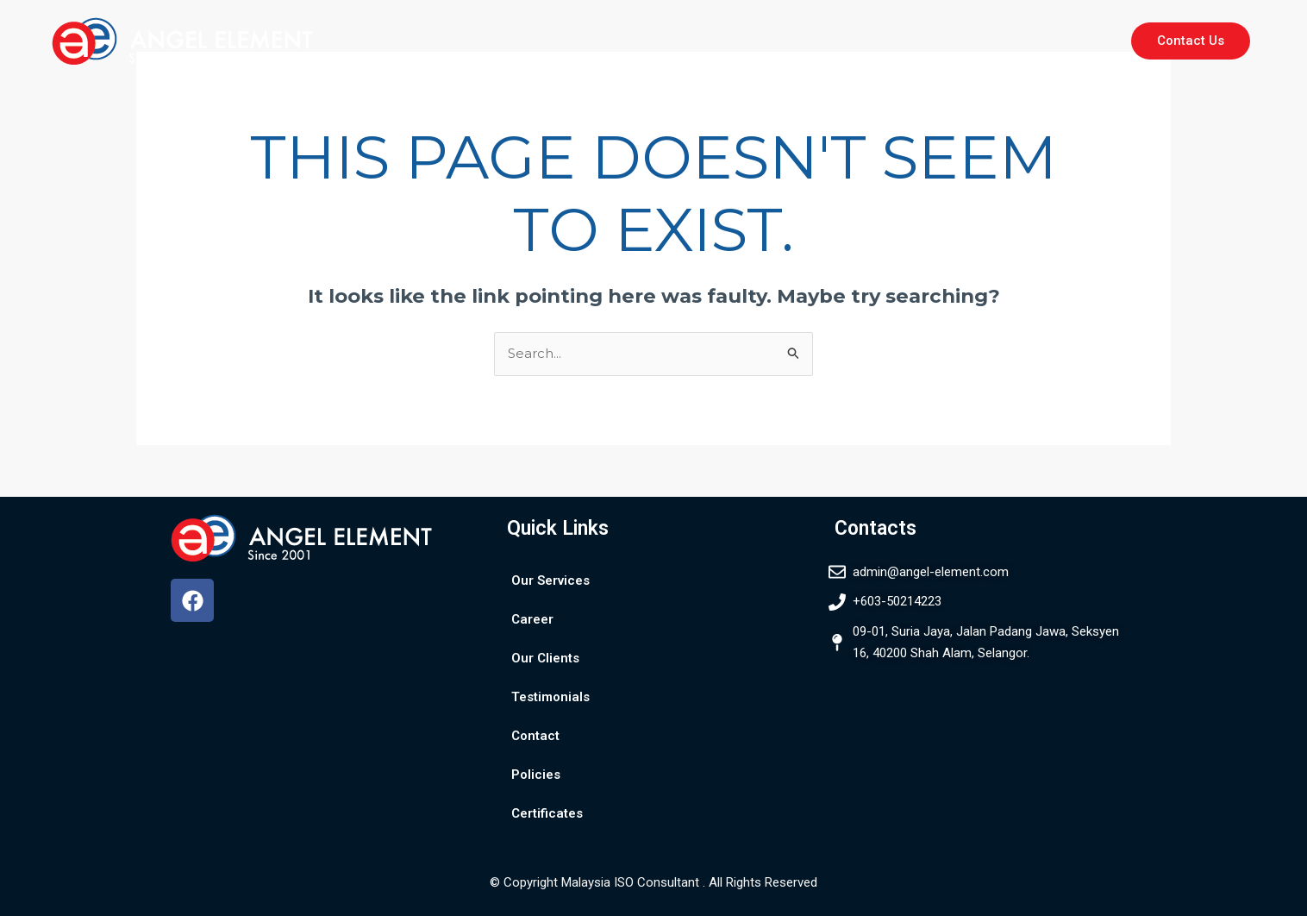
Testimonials (809, 41)
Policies (971, 41)
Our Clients (712, 41)
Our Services (548, 41)
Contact (897, 41)
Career (633, 41)
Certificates (1056, 41)
